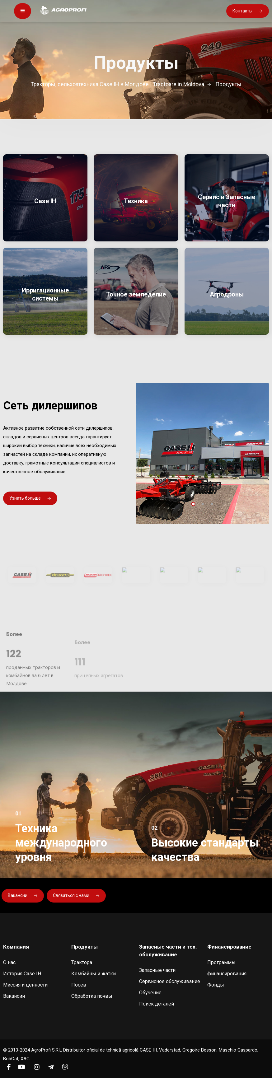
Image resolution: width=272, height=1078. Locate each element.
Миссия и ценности (25, 985)
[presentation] (192, 495)
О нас (9, 962)
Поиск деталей (156, 1004)
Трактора (81, 962)
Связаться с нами (76, 895)
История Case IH (22, 974)
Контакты (247, 10)
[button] (193, 504)
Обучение (150, 993)
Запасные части (157, 970)
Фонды (215, 985)
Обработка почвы (91, 996)
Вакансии (23, 895)
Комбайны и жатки (93, 974)
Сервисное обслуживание (169, 981)
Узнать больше (30, 498)
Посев (78, 985)
